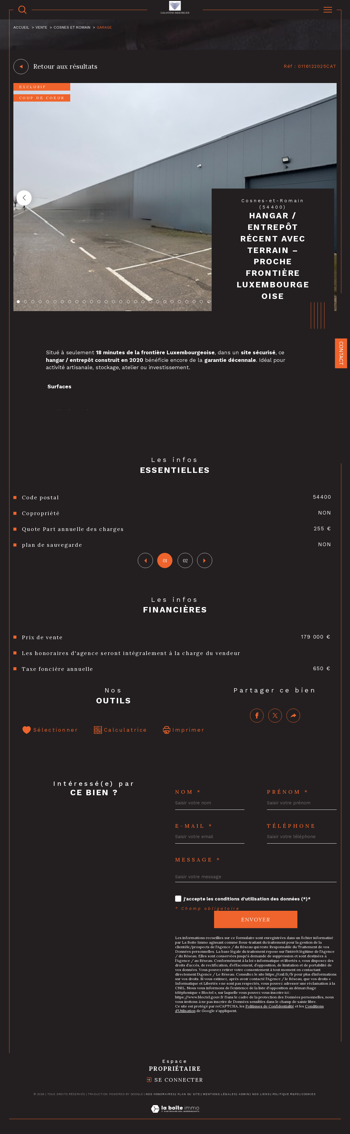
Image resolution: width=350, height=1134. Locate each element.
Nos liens (261, 1094)
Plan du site (189, 1094)
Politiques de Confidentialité (269, 1006)
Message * (198, 859)
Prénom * (288, 791)
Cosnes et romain (72, 27)
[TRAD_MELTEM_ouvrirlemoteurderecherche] (22, 9)
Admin (244, 1094)
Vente (41, 27)
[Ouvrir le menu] (328, 9)
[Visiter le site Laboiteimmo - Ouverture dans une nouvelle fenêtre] (175, 1115)
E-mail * (194, 825)
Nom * (188, 791)
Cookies (308, 1094)
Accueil (21, 27)
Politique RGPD (285, 1094)
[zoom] (174, 309)
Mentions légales (219, 1094)
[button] (24, 198)
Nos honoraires (160, 1094)
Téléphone (291, 825)
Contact (341, 353)
